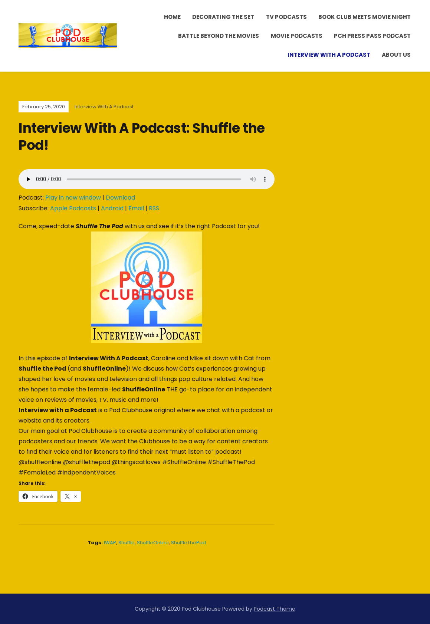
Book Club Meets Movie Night (364, 17)
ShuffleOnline (153, 542)
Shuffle (126, 542)
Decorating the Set (223, 17)
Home (172, 17)
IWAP (110, 542)
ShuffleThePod (188, 542)
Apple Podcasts (73, 208)
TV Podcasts (286, 17)
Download (120, 197)
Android (112, 208)
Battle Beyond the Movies (218, 36)
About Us (396, 55)
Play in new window (73, 197)
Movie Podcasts (296, 36)
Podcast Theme (274, 608)
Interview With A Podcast (329, 55)
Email (136, 208)
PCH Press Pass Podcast (372, 36)
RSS (154, 208)
